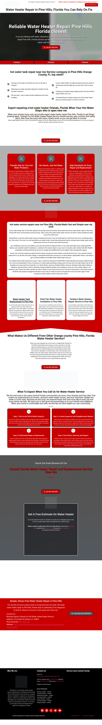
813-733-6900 (65, 528)
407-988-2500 (24, 622)
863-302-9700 (49, 528)
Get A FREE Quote (91, 5)
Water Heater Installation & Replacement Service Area (78, 2)
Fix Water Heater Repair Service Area (42, 2)
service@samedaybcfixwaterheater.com (48, 676)
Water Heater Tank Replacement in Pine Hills (21, 300)
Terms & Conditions (88, 715)
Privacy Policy (75, 715)
